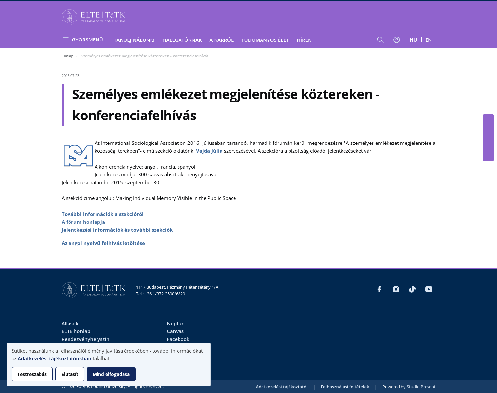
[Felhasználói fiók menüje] (396, 39)
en (429, 40)
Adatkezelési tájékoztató (281, 387)
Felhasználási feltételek (345, 387)
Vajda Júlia (209, 150)
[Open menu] (85, 39)
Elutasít (69, 374)
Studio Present (421, 387)
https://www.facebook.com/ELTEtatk (488, 120)
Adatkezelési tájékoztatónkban (54, 358)
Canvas (175, 331)
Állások (70, 323)
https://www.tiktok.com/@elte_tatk (488, 143)
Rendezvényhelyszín (86, 339)
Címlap (68, 55)
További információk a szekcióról (103, 214)
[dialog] (109, 364)
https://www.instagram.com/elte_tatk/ (488, 132)
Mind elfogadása (111, 374)
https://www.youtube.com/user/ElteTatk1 (488, 155)
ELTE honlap (76, 331)
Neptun (176, 323)
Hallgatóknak (182, 40)
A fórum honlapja (83, 222)
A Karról (222, 40)
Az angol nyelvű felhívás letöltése (103, 243)
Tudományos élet (265, 40)
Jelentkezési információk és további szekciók (117, 229)
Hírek (304, 40)
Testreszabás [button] (32, 374)
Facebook (178, 339)
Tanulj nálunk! (134, 40)
